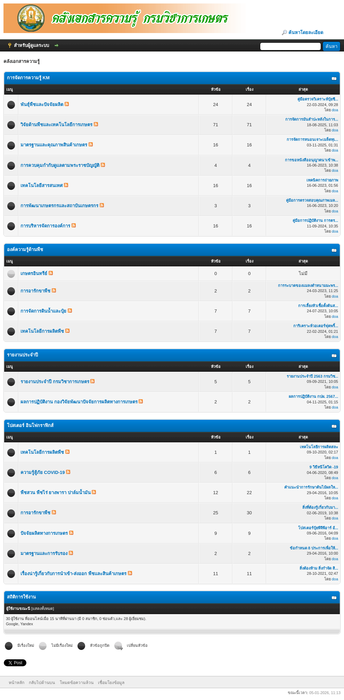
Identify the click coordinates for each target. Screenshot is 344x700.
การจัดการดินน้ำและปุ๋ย (43, 311)
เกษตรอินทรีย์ (34, 273)
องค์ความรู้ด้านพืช (25, 249)
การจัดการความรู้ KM (28, 77)
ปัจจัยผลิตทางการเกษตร (44, 533)
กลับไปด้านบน (42, 682)
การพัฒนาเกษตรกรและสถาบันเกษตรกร (59, 205)
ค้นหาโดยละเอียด (305, 32)
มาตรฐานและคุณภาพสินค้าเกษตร (54, 144)
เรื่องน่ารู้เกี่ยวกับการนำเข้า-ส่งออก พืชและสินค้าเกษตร (73, 573)
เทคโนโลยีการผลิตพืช (42, 331)
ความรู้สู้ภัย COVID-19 (43, 472)
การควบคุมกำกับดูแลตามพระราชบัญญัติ (60, 165)
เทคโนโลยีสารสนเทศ (42, 185)
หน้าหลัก (16, 682)
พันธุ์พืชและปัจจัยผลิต (42, 104)
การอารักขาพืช (35, 290)
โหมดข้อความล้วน (76, 682)
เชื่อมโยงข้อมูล (111, 682)
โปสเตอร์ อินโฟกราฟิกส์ (30, 425)
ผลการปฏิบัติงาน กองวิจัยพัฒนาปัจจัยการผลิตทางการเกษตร (79, 401)
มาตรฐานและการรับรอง (44, 553)
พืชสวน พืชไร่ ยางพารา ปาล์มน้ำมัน (56, 492)
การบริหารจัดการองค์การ (45, 225)
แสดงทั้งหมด (42, 608)
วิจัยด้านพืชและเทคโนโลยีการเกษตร (56, 124)
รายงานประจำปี (22, 354)
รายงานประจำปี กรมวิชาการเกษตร (55, 381)
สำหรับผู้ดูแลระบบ (31, 45)
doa (335, 110)
